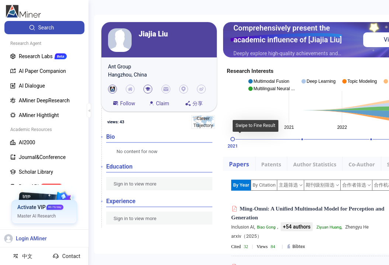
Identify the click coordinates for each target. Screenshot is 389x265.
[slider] (232, 139)
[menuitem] (44, 27)
